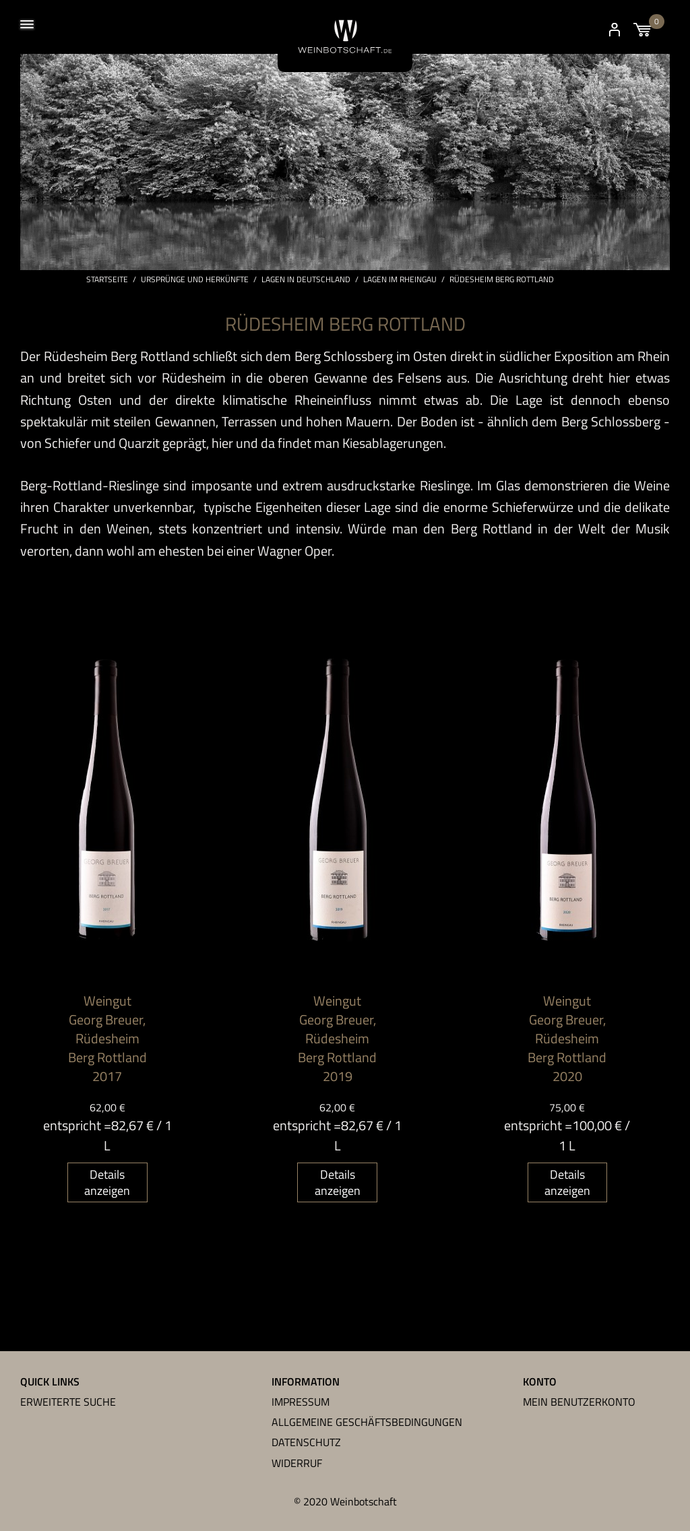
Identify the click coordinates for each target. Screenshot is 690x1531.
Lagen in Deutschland (305, 280)
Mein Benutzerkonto (579, 1402)
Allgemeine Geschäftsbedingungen (367, 1422)
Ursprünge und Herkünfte (195, 280)
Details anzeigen (107, 1183)
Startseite (107, 280)
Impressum (301, 1402)
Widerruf (297, 1463)
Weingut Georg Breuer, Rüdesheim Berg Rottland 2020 (567, 1039)
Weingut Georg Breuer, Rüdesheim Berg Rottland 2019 (337, 1039)
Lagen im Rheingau (400, 280)
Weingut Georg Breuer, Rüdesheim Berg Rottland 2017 (107, 1039)
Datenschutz (306, 1443)
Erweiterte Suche (68, 1402)
